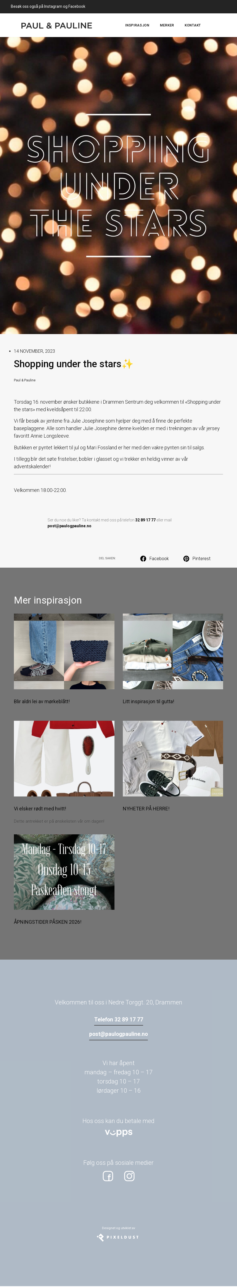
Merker (167, 25)
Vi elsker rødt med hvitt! (40, 809)
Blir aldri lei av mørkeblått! (42, 701)
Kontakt (193, 25)
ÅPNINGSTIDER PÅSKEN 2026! (47, 922)
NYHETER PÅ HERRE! (146, 809)
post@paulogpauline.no (69, 526)
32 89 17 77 (145, 520)
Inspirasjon (137, 25)
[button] (155, 558)
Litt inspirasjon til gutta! (148, 701)
